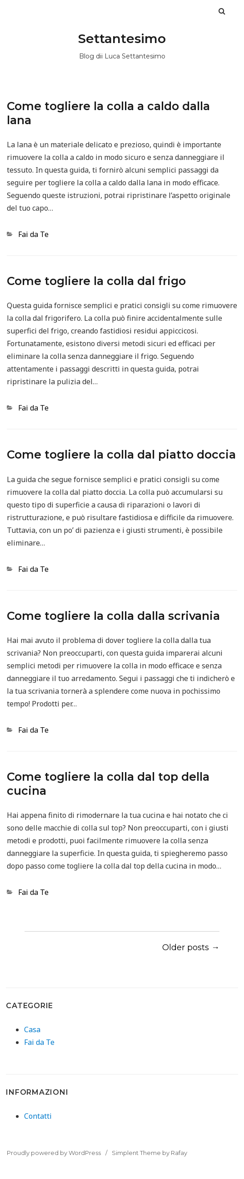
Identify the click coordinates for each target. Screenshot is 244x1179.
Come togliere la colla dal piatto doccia (121, 454)
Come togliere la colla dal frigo (96, 281)
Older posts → (190, 947)
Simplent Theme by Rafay (149, 1152)
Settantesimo (122, 38)
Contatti (38, 1116)
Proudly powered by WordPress (54, 1152)
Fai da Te (33, 234)
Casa (32, 1029)
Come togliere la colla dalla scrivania (113, 616)
